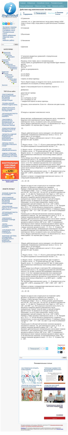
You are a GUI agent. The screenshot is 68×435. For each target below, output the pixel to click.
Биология (8, 54)
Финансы (14, 80)
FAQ (4, 38)
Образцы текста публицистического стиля (9, 144)
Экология (4, 85)
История (5, 61)
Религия (5, 73)
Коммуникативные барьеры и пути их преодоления (9, 130)
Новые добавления (9, 35)
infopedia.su (23, 428)
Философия (13, 79)
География (11, 57)
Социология (8, 74)
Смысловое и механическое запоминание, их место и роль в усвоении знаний (8, 122)
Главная (23, 3)
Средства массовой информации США (51, 386)
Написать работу (8, 40)
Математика (11, 66)
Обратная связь (8, 37)
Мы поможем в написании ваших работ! (10, 180)
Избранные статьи (9, 29)
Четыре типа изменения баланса (9, 149)
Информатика (6, 60)
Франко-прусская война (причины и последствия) (8, 109)
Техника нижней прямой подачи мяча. (10, 104)
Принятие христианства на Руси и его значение (31, 386)
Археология (6, 52)
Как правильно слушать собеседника (30, 368)
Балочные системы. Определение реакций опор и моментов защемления (9, 238)
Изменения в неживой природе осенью (8, 219)
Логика (7, 63)
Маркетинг (10, 64)
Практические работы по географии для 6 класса (10, 208)
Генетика (9, 55)
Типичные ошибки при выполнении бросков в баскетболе (52, 369)
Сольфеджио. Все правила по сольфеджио (8, 231)
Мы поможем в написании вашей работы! (34, 426)
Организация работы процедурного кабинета (9, 115)
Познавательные (56, 3)
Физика (10, 77)
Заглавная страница (9, 27)
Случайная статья (9, 30)
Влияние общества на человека (9, 193)
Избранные (31, 3)
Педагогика (5, 71)
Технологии (10, 76)
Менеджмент (13, 67)
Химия (15, 82)
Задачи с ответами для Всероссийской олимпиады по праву (9, 155)
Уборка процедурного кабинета (7, 225)
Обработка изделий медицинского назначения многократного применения (9, 137)
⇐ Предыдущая (40, 13)
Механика (14, 68)
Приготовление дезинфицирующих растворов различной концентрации (9, 97)
